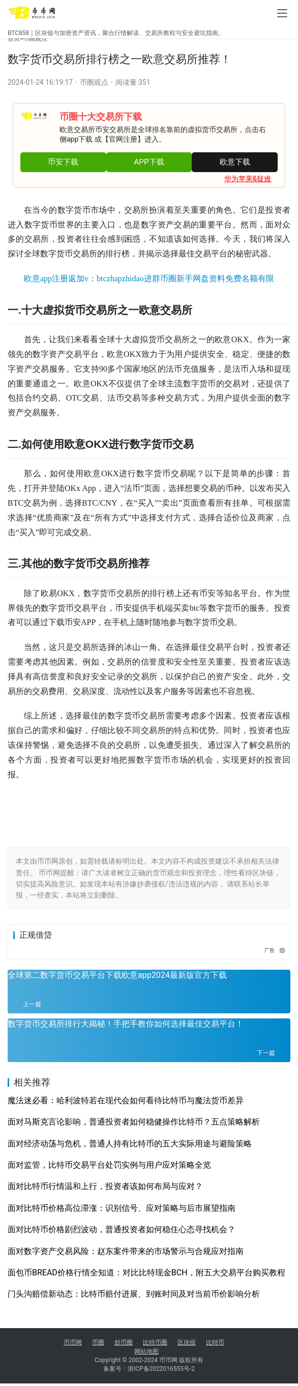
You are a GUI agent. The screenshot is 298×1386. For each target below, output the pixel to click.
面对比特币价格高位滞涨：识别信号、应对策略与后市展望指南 (121, 1208)
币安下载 (63, 162)
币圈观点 (35, 38)
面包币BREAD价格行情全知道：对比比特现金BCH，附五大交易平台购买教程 (146, 1272)
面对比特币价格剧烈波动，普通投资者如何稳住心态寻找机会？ (121, 1229)
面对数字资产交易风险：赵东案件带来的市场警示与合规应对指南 (126, 1251)
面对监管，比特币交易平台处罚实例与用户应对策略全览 (109, 1165)
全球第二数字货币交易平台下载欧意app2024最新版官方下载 (117, 975)
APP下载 (149, 162)
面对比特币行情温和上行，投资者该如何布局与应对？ (105, 1186)
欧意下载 (235, 162)
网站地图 (146, 1351)
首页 (15, 38)
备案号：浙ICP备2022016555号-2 (149, 1371)
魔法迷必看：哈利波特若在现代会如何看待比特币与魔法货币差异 (126, 1100)
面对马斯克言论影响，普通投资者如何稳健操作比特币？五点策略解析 (134, 1122)
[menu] (282, 13)
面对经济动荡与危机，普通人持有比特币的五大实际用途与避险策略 (130, 1143)
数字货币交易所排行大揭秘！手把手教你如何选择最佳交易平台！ (126, 1024)
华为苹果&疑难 (248, 178)
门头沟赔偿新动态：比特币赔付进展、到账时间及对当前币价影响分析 (134, 1294)
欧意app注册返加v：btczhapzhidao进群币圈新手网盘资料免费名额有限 (149, 278)
